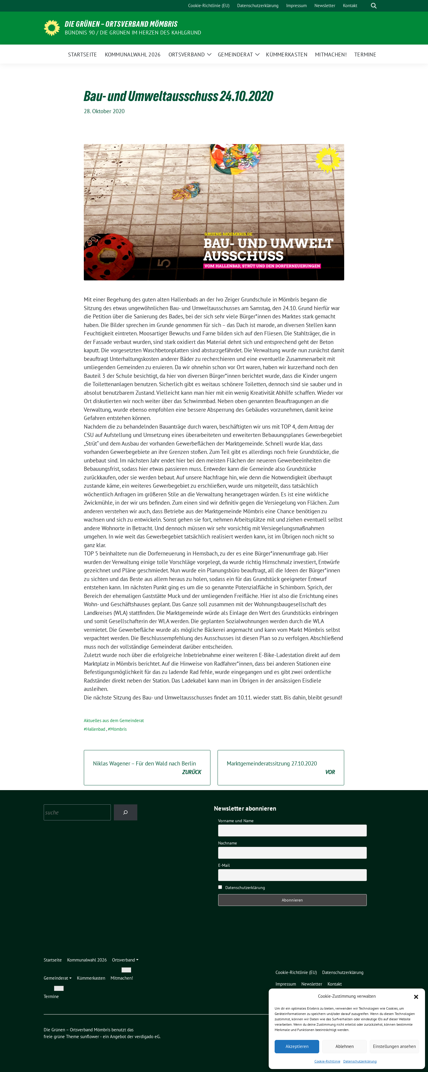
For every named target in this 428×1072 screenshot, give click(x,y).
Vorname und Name (236, 820)
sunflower (89, 1036)
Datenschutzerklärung (360, 1061)
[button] (416, 996)
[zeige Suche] (374, 6)
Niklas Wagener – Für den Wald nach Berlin (147, 768)
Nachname (227, 843)
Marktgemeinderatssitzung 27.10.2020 (281, 768)
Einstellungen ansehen (394, 1046)
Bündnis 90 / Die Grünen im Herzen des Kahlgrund (133, 32)
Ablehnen (345, 1046)
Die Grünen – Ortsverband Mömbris (121, 24)
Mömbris (118, 729)
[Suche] (365, 6)
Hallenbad (95, 729)
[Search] (125, 812)
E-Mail (224, 865)
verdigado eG (147, 1036)
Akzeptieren (297, 1046)
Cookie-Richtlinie (327, 1061)
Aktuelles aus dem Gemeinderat (114, 720)
